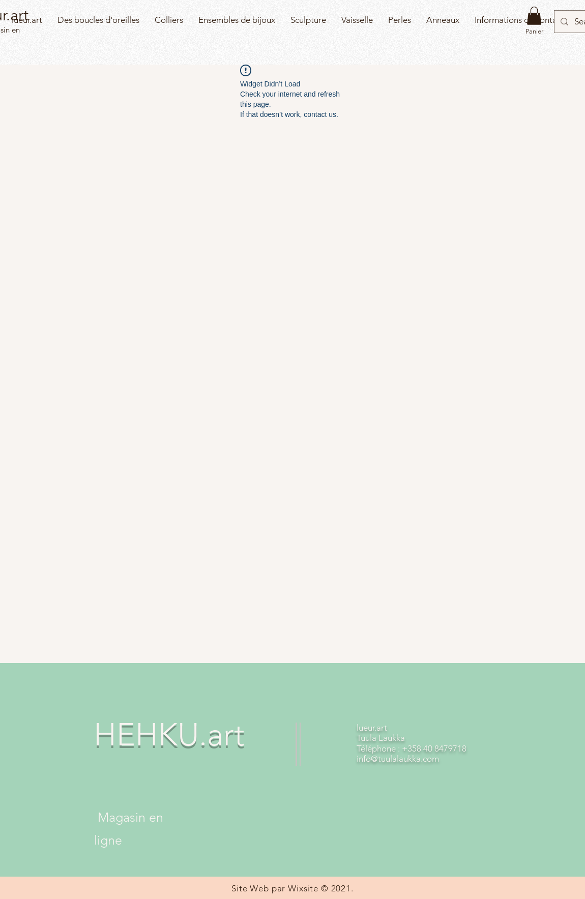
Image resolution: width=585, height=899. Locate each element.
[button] (534, 16)
